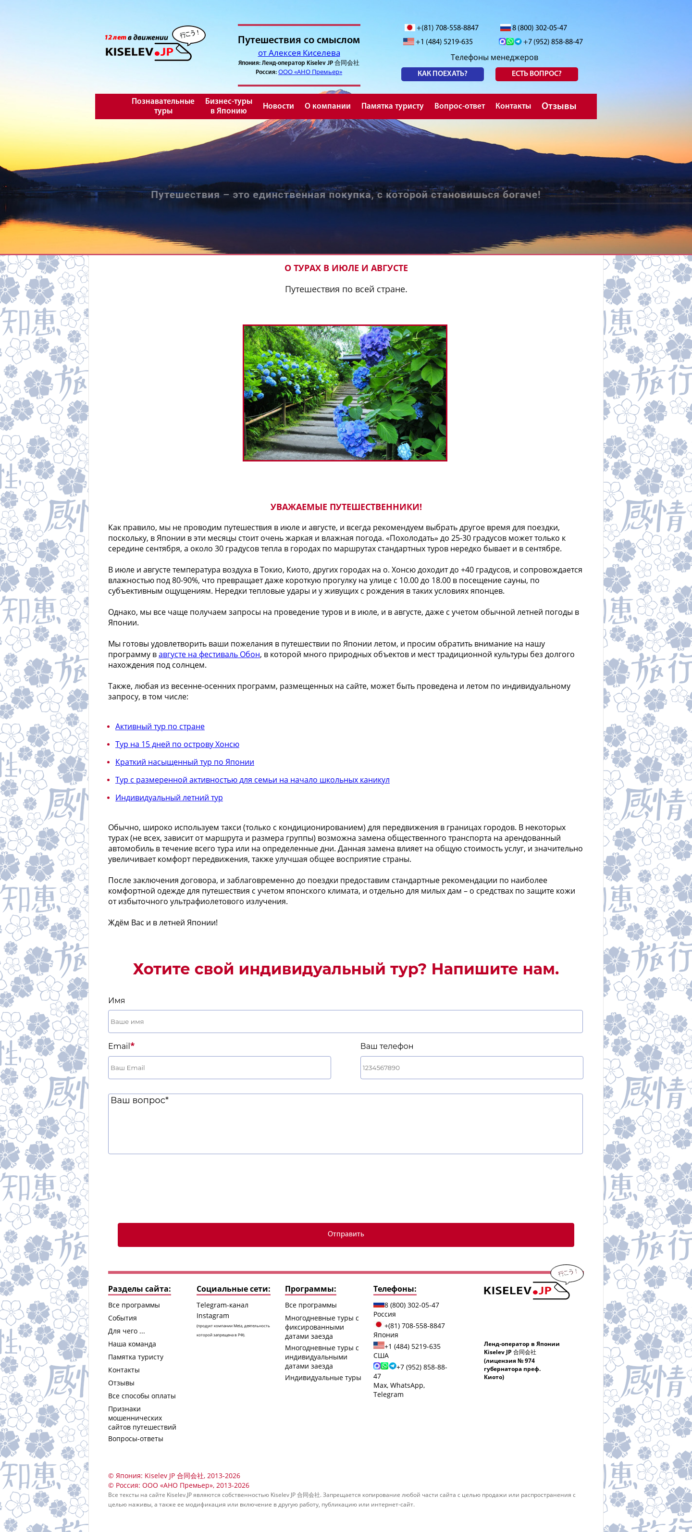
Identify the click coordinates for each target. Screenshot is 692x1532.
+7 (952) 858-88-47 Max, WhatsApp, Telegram (410, 1380)
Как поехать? (443, 74)
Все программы (134, 1304)
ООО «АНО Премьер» (310, 71)
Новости (278, 106)
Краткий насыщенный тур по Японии (184, 762)
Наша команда (132, 1343)
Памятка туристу (392, 106)
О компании (328, 106)
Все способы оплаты (142, 1395)
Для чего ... (126, 1330)
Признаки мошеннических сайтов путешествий (142, 1418)
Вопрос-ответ (459, 106)
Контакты (513, 106)
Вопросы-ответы (135, 1438)
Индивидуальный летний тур (169, 797)
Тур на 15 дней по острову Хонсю (177, 744)
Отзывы (559, 107)
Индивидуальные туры (323, 1377)
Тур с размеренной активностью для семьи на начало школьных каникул (252, 779)
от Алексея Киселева (299, 52)
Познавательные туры (163, 106)
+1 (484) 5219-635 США (407, 1351)
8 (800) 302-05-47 (534, 28)
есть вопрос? (537, 74)
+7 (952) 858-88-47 (541, 42)
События (122, 1317)
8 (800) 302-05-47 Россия (406, 1309)
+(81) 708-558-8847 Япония (409, 1330)
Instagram (233, 1324)
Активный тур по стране (160, 726)
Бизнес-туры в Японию (228, 106)
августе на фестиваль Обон (209, 654)
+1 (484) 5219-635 (438, 42)
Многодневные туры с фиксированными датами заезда (322, 1327)
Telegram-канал (222, 1304)
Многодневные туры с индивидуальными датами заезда (322, 1356)
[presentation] (346, 1187)
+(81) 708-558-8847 (442, 28)
